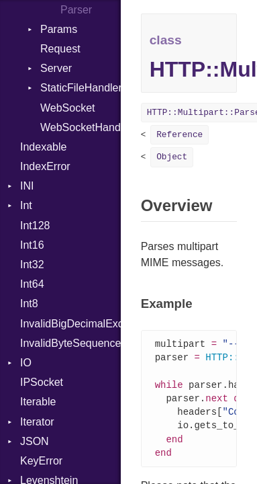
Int (26, 205)
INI (27, 186)
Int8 (29, 303)
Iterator (37, 422)
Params (58, 29)
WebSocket (67, 108)
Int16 (32, 245)
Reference (179, 135)
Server (56, 68)
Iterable (38, 401)
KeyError (41, 461)
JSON (34, 441)
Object (171, 157)
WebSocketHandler (80, 127)
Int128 (35, 225)
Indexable (43, 147)
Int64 (32, 284)
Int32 (32, 264)
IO (26, 362)
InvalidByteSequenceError (70, 343)
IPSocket (41, 382)
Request (60, 48)
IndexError (45, 166)
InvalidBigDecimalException (70, 323)
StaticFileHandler (80, 87)
